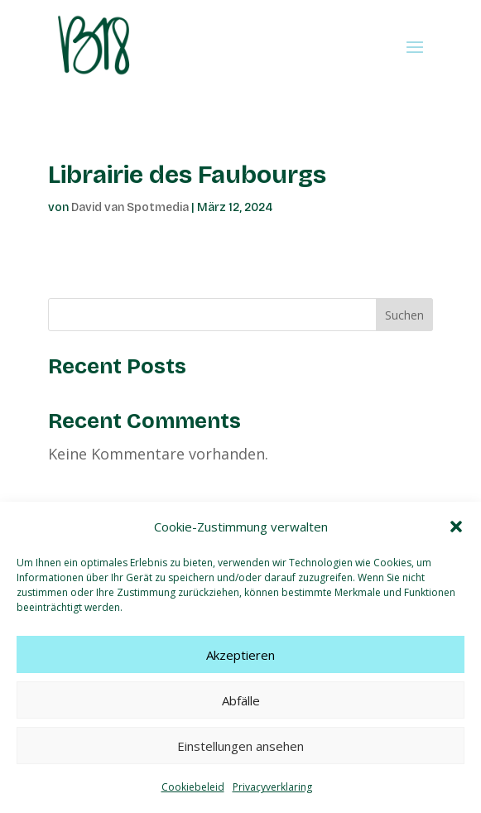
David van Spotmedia (130, 207)
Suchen (404, 315)
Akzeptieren (240, 655)
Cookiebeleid (192, 787)
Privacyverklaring (272, 787)
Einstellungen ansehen (240, 746)
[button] (456, 526)
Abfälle (241, 700)
